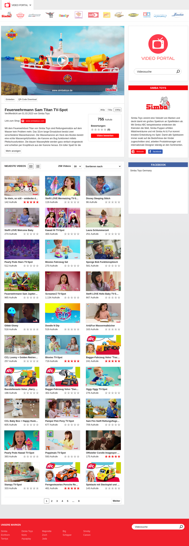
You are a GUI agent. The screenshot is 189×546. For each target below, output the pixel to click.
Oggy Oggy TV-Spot (96, 389)
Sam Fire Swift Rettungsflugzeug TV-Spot (103, 421)
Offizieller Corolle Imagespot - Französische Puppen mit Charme (103, 453)
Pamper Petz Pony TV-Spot (59, 421)
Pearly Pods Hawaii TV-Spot (19, 453)
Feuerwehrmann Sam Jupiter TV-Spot (21, 294)
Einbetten (10, 99)
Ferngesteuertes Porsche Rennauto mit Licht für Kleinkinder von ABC (62, 484)
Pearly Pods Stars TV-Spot (18, 262)
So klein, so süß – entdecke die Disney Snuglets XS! (21, 198)
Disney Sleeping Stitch (98, 198)
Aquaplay (26, 538)
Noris (24, 535)
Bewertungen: (98, 126)
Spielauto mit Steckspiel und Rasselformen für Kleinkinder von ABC (103, 484)
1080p (118, 110)
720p (110, 110)
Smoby (86, 531)
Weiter (116, 500)
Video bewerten (105, 135)
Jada (44, 538)
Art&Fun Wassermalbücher (100, 325)
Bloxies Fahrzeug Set (56, 262)
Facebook (158, 164)
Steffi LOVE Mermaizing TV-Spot (62, 198)
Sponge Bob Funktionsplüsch (102, 262)
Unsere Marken (11, 525)
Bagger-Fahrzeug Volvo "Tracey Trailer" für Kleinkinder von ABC (103, 357)
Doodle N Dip (52, 325)
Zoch (44, 535)
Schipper (67, 535)
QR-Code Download (27, 99)
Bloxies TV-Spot (53, 357)
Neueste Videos (15, 166)
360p (102, 110)
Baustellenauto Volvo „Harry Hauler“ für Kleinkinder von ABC (21, 389)
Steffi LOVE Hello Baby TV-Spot (103, 294)
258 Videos (64, 166)
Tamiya (4, 538)
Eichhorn (5, 535)
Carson (87, 535)
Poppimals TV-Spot (55, 453)
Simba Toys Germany (141, 170)
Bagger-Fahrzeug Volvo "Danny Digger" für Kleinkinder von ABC (62, 389)
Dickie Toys (27, 531)
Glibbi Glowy (11, 325)
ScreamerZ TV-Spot (55, 294)
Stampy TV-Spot (13, 484)
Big (64, 531)
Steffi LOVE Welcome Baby (18, 230)
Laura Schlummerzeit (97, 230)
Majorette (46, 531)
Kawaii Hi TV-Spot (54, 230)
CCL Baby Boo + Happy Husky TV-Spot (21, 421)
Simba (4, 531)
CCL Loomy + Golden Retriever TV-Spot (21, 357)
